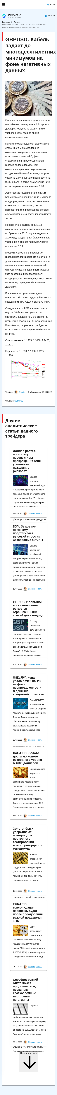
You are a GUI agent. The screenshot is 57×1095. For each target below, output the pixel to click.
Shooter (22, 392)
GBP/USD (18, 401)
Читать (39, 513)
